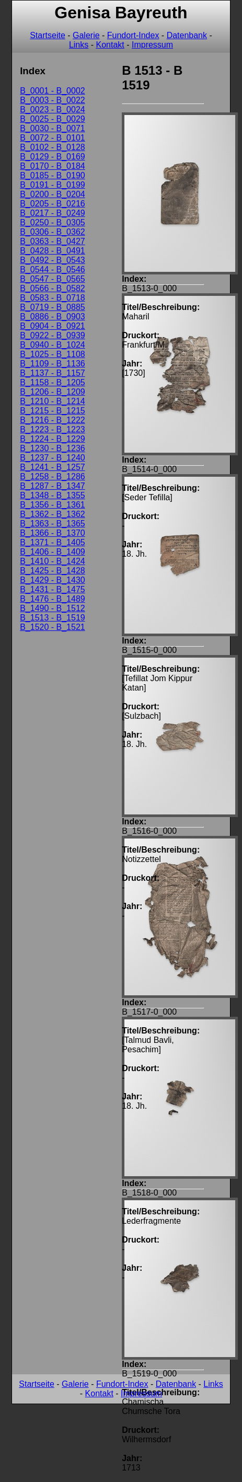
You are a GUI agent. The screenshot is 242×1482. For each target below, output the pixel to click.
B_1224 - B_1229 (52, 438)
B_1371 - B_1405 (52, 542)
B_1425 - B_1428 (52, 570)
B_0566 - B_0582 (52, 288)
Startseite (47, 35)
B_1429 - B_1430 (52, 580)
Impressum (152, 44)
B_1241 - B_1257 (52, 467)
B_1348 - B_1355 (52, 495)
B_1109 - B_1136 (52, 363)
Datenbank (187, 35)
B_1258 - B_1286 (52, 476)
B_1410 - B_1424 (52, 561)
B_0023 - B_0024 (52, 109)
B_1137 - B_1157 (52, 373)
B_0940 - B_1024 (52, 344)
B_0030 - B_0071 (52, 128)
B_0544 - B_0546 (52, 269)
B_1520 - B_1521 (52, 627)
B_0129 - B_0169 (52, 156)
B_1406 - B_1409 (52, 551)
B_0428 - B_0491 (52, 250)
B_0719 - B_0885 (52, 307)
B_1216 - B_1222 (52, 420)
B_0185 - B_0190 (52, 175)
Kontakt (110, 44)
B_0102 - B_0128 (52, 147)
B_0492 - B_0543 (52, 260)
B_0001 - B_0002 (52, 90)
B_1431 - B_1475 (52, 589)
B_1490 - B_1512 (52, 608)
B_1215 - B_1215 (52, 410)
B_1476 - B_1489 (52, 598)
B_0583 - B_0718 (52, 297)
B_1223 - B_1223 (52, 429)
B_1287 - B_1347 (52, 485)
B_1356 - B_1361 (52, 504)
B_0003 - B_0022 (52, 100)
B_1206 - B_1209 (52, 391)
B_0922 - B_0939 (52, 335)
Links (78, 44)
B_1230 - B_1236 (52, 448)
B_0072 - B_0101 (52, 137)
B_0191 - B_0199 (52, 184)
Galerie (86, 35)
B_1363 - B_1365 (52, 523)
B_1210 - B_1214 (52, 401)
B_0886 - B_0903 (52, 316)
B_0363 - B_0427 (52, 241)
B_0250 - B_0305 (52, 222)
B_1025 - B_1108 (52, 354)
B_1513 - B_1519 (52, 617)
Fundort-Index (133, 35)
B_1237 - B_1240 (52, 457)
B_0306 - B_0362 (52, 231)
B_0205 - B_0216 (52, 203)
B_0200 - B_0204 (52, 194)
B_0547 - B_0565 (52, 278)
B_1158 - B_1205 (52, 382)
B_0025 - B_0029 (52, 118)
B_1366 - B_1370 (52, 533)
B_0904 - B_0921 (52, 325)
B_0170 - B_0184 (52, 166)
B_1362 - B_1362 (52, 514)
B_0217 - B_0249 (52, 213)
